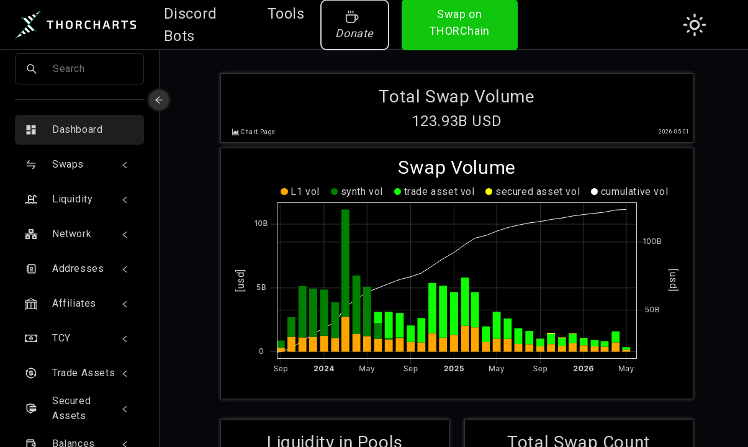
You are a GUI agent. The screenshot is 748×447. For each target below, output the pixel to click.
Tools (286, 13)
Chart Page (258, 127)
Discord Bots (190, 25)
